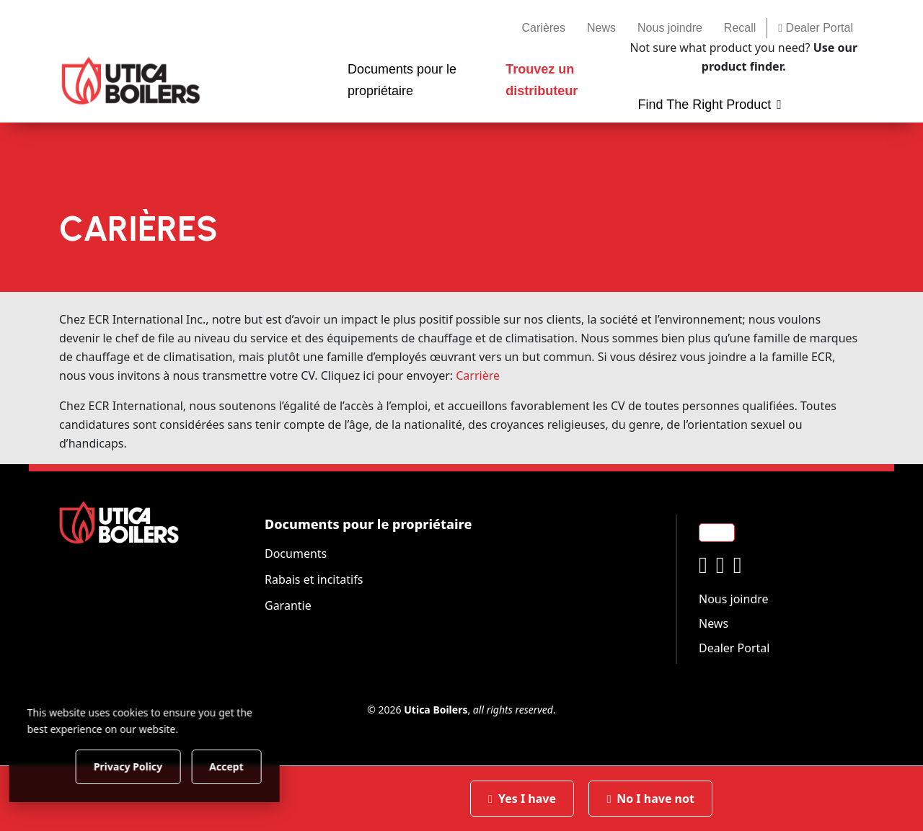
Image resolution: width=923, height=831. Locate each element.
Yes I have (522, 798)
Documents (296, 553)
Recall (740, 28)
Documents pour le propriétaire (368, 524)
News (601, 28)
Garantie (288, 605)
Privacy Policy (147, 766)
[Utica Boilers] (131, 81)
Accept (246, 766)
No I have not (650, 798)
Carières (543, 28)
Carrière (478, 375)
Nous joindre (669, 28)
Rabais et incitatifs (314, 579)
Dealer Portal (815, 28)
